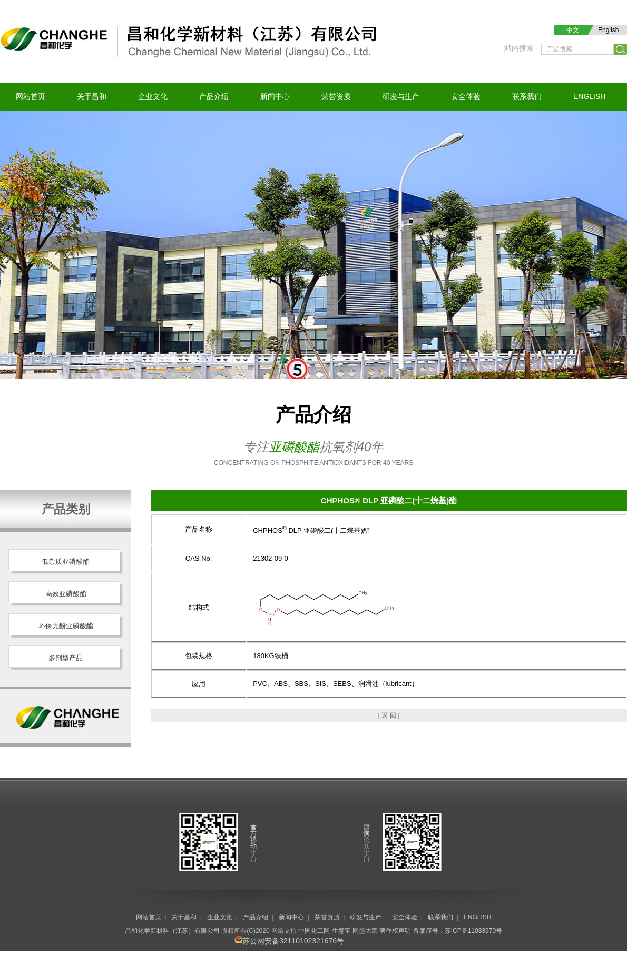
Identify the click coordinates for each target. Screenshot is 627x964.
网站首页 (30, 96)
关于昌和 (91, 96)
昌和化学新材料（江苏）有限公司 (172, 931)
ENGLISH (589, 96)
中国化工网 (314, 931)
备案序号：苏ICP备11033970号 (457, 931)
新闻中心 (275, 96)
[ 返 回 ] (389, 715)
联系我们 (527, 96)
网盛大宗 (365, 931)
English (608, 30)
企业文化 (153, 96)
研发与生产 (401, 96)
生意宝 (341, 931)
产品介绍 (214, 96)
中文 (572, 30)
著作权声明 (395, 931)
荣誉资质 (336, 96)
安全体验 (466, 96)
